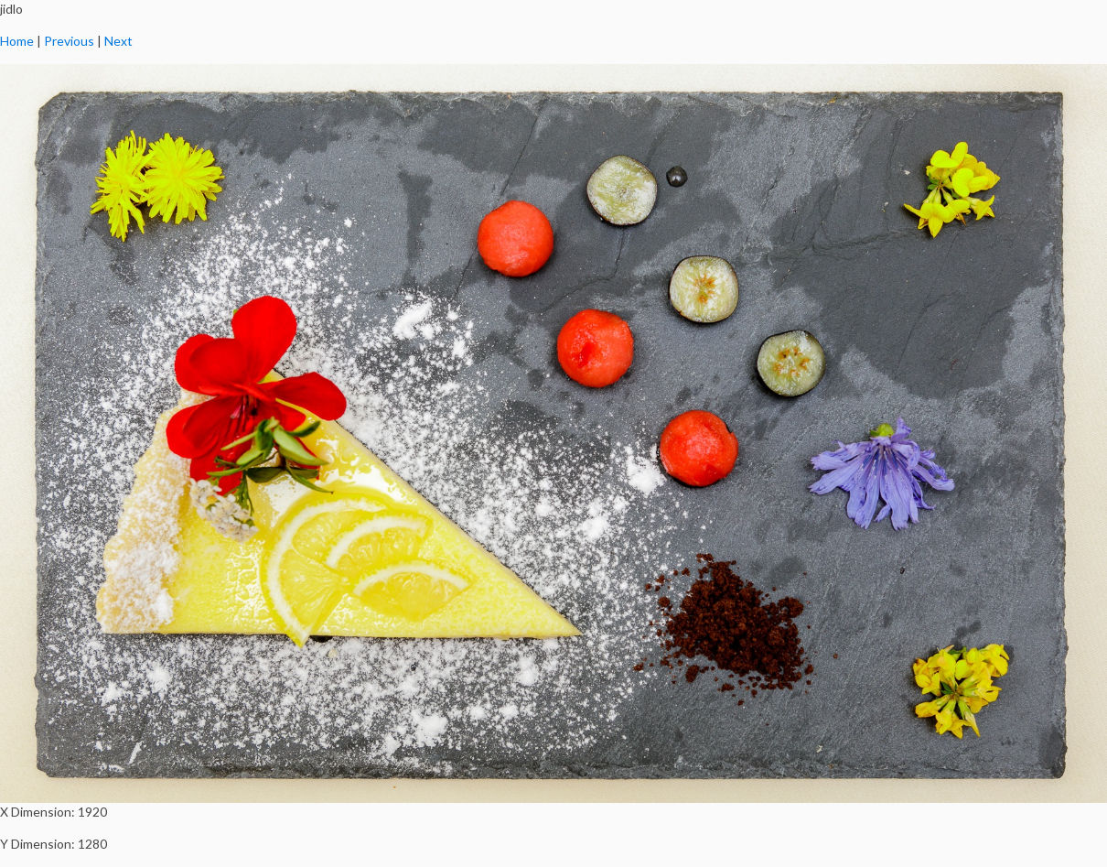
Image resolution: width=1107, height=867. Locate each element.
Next (118, 41)
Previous (69, 41)
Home (17, 41)
